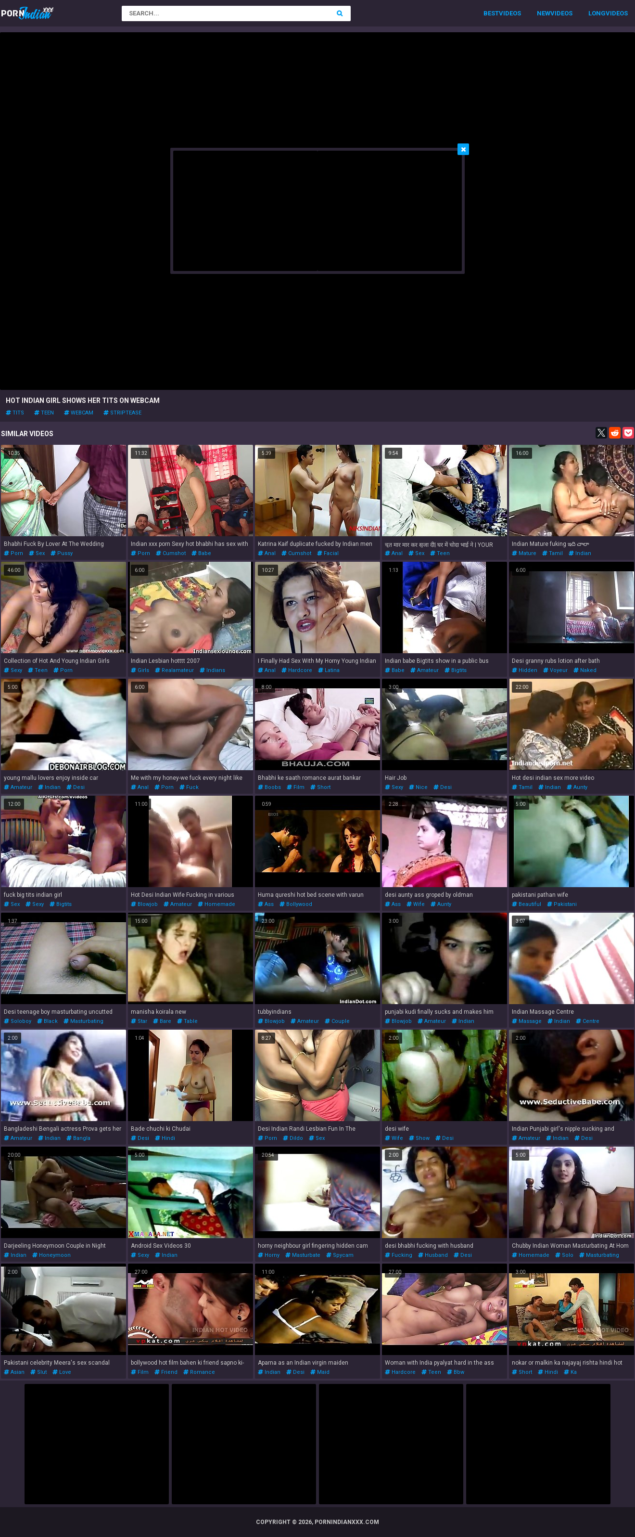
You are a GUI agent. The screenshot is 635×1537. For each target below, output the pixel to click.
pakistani (562, 904)
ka (570, 1372)
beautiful (526, 904)
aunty (577, 787)
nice (418, 787)
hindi (165, 1138)
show (419, 1138)
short (320, 787)
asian (14, 1372)
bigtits (455, 670)
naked (585, 670)
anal (267, 553)
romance (199, 1372)
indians (212, 670)
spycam (340, 1255)
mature (524, 553)
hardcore (296, 670)
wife (415, 904)
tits (15, 413)
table (187, 1021)
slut (38, 1372)
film (296, 787)
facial (328, 553)
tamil (552, 553)
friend (166, 1372)
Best (491, 13)
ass (266, 904)
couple (337, 1021)
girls (140, 670)
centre (587, 1021)
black (47, 1021)
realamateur (174, 670)
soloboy (17, 1021)
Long (597, 13)
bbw (455, 1372)
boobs (269, 787)
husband (433, 1255)
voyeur (555, 670)
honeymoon (51, 1255)
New (543, 13)
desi (75, 787)
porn (13, 553)
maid (320, 1372)
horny (268, 1255)
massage (527, 1021)
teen (44, 413)
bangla (78, 1138)
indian (580, 553)
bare (162, 1021)
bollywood (295, 904)
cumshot (171, 553)
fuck (189, 787)
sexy (13, 670)
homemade (216, 904)
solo (564, 1255)
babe (201, 553)
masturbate (302, 1255)
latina (329, 670)
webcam (78, 413)
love (61, 1372)
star (139, 1021)
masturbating (83, 1021)
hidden (524, 670)
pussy (62, 553)
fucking (398, 1255)
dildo (293, 1138)
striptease (122, 413)
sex (37, 553)
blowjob (144, 904)
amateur (424, 670)
